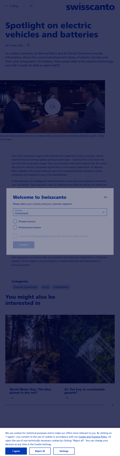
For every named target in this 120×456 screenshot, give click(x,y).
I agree (16, 451)
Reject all (40, 451)
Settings (64, 451)
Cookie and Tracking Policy (93, 436)
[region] (60, 442)
